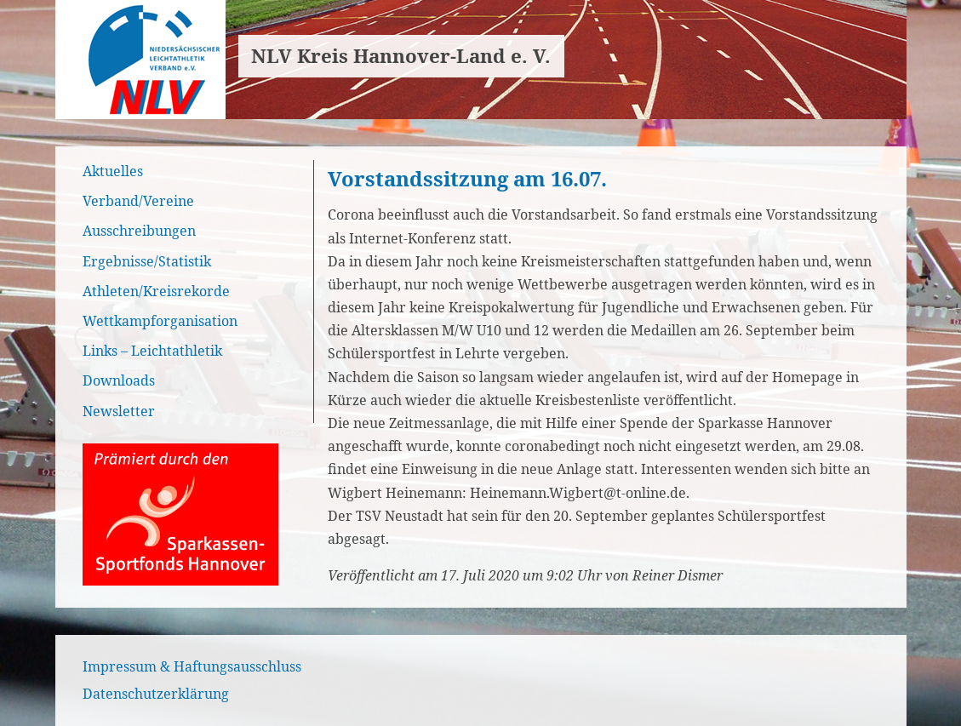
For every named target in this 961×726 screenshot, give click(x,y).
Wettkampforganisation (160, 321)
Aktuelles (113, 171)
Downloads (119, 380)
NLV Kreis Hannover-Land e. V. (401, 56)
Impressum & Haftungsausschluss (192, 666)
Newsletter (119, 411)
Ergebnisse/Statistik (147, 261)
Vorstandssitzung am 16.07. (467, 178)
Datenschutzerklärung (156, 693)
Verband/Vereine (138, 201)
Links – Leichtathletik (152, 350)
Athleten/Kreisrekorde (156, 291)
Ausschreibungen (139, 230)
